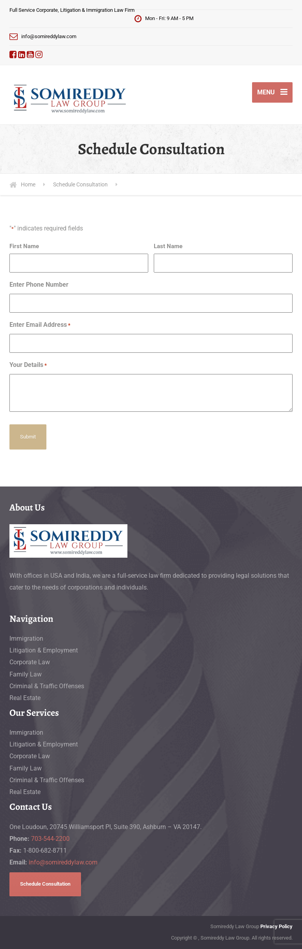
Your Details (28, 365)
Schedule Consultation (45, 884)
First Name (24, 246)
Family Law (25, 674)
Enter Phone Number (38, 284)
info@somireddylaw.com (63, 862)
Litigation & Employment (43, 650)
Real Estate (25, 698)
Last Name (168, 246)
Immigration (26, 638)
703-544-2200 (50, 838)
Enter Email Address (39, 325)
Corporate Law (29, 662)
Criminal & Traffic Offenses (46, 686)
